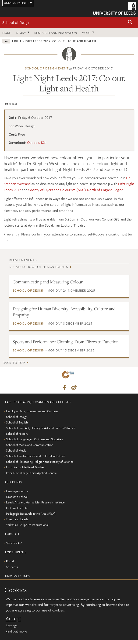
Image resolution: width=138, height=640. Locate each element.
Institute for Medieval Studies (25, 467)
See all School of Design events (38, 266)
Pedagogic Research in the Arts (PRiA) (31, 513)
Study (21, 32)
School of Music (16, 450)
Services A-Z (14, 543)
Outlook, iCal (36, 142)
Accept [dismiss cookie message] (13, 618)
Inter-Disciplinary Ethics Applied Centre (31, 472)
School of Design (16, 22)
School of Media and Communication (29, 444)
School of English (17, 422)
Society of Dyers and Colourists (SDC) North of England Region (76, 189)
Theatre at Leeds (17, 519)
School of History (17, 433)
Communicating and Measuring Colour (48, 282)
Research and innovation (55, 32)
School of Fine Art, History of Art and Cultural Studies (40, 428)
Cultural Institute (17, 508)
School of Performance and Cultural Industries (35, 456)
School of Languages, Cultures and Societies (34, 439)
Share (13, 104)
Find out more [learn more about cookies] (16, 631)
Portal (10, 561)
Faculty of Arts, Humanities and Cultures (32, 411)
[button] (130, 22)
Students (12, 566)
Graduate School (17, 496)
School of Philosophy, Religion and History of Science (40, 461)
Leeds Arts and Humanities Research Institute (35, 502)
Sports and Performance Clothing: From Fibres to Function (66, 342)
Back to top (14, 362)
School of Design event (47, 68)
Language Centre (17, 491)
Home (7, 32)
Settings (11, 625)
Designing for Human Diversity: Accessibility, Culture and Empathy (64, 312)
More (86, 32)
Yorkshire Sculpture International (27, 524)
